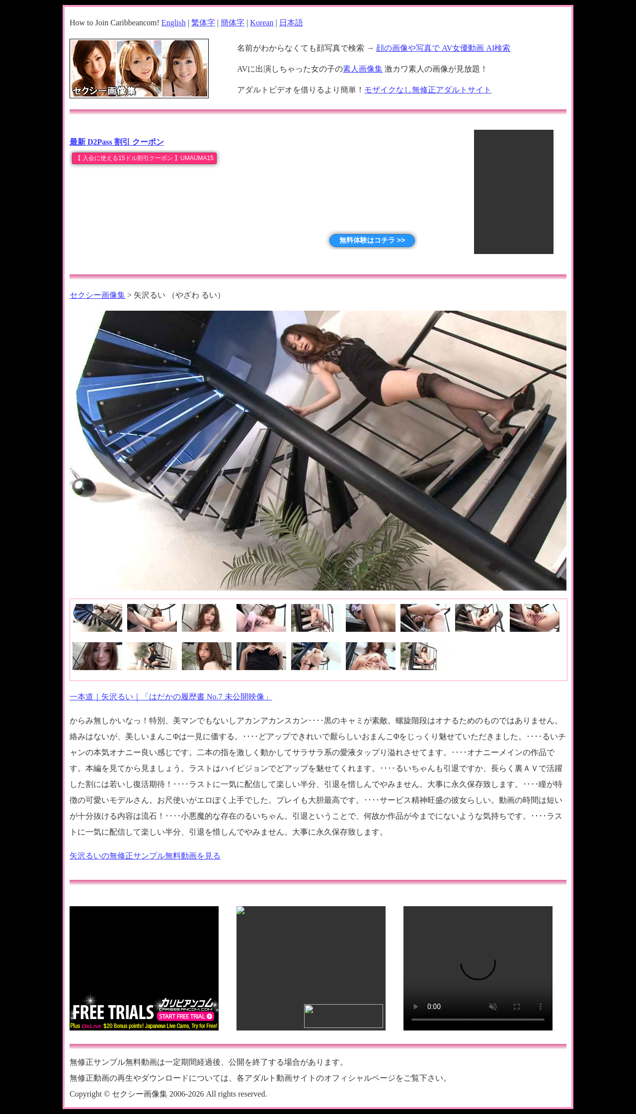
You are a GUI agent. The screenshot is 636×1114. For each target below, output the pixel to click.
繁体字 (203, 22)
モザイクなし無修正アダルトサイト (427, 90)
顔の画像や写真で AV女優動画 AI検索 (443, 48)
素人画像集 (363, 69)
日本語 (291, 22)
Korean (261, 22)
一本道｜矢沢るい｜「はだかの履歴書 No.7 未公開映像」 (171, 696)
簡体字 (232, 22)
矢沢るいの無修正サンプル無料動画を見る (145, 856)
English (173, 22)
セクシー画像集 (97, 295)
